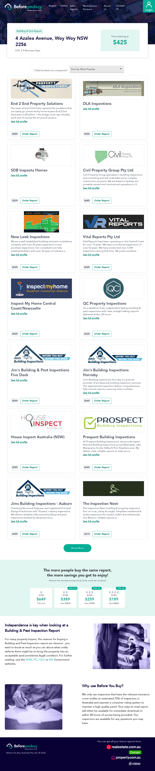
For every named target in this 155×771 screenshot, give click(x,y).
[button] (76, 7)
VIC (35, 660)
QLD (42, 660)
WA (51, 660)
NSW (29, 660)
